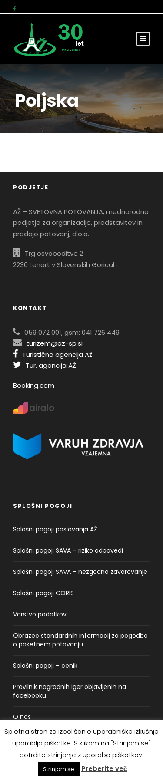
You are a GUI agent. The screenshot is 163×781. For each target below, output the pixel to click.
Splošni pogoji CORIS (43, 593)
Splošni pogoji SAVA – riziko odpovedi (68, 550)
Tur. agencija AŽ (44, 365)
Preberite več (104, 768)
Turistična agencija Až (52, 354)
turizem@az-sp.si (54, 343)
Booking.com (33, 385)
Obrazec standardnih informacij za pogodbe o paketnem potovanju (80, 640)
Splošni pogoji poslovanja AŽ (55, 529)
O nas (22, 716)
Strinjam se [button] (58, 769)
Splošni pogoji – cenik (45, 665)
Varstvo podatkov (40, 614)
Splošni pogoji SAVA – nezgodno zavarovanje (80, 571)
